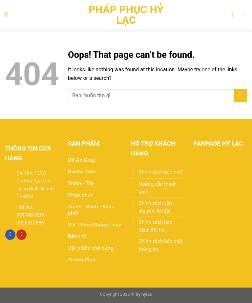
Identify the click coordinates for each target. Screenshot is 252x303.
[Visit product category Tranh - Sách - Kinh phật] (94, 212)
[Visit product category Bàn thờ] (94, 238)
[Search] (244, 14)
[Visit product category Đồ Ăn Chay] (94, 162)
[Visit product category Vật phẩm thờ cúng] (94, 250)
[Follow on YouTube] (21, 234)
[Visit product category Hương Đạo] (94, 174)
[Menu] (9, 15)
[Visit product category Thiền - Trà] (94, 185)
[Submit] (240, 95)
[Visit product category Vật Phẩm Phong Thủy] (94, 227)
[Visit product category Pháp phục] (94, 197)
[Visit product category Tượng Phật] (94, 262)
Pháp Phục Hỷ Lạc (126, 14)
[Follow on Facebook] (10, 234)
